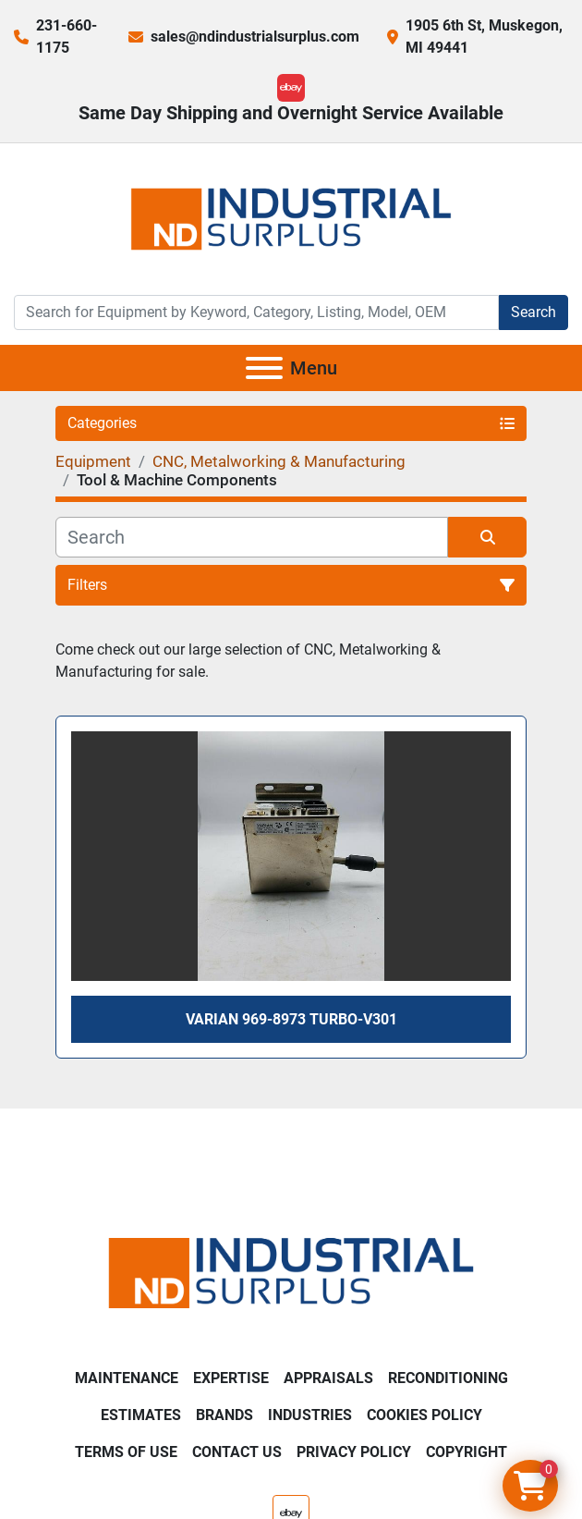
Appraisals (328, 1378)
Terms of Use (126, 1452)
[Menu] (264, 368)
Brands (224, 1415)
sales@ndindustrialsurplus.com (255, 36)
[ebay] (291, 88)
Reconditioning (448, 1378)
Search (533, 312)
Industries (310, 1415)
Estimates (141, 1415)
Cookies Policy (424, 1415)
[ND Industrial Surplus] (291, 1271)
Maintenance (126, 1378)
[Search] (256, 312)
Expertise (231, 1378)
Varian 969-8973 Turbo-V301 (291, 1019)
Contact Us (237, 1452)
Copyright (466, 1452)
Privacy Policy (354, 1452)
